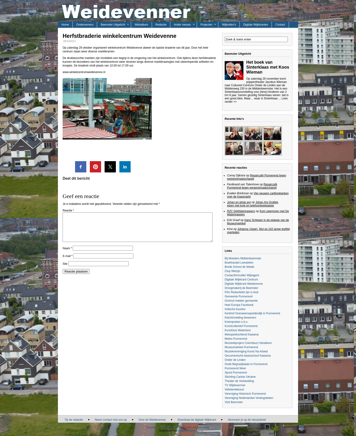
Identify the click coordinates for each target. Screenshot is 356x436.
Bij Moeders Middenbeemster (243, 258)
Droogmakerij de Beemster (241, 288)
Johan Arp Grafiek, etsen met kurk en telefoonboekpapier (253, 204)
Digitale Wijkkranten (255, 24)
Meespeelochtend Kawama (242, 334)
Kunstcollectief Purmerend (241, 326)
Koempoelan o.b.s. (236, 321)
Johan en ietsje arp (239, 202)
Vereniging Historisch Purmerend (245, 393)
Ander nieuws (182, 24)
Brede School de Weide (239, 267)
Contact (280, 24)
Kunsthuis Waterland (237, 330)
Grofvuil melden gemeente (241, 300)
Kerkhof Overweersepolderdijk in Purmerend (252, 313)
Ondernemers (84, 24)
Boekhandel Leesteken (239, 262)
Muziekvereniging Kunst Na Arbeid (246, 351)
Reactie (68, 210)
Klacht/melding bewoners (240, 317)
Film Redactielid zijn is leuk (241, 292)
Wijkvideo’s (229, 24)
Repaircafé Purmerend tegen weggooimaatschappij (252, 186)
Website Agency (187, 430)
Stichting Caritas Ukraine (240, 376)
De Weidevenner (167, 427)
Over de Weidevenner (152, 419)
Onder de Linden (235, 360)
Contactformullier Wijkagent (242, 275)
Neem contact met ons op (111, 419)
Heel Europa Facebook (239, 305)
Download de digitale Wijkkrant (197, 419)
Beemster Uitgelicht (113, 24)
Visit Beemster (234, 402)
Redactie (161, 24)
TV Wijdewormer (235, 385)
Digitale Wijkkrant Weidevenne (244, 283)
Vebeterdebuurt (234, 389)
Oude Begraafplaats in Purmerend (246, 364)
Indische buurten (235, 309)
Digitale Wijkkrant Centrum (241, 279)
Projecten (206, 24)
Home (65, 24)
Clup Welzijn (232, 271)
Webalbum (141, 24)
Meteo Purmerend (236, 338)
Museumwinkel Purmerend (241, 347)
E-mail (67, 261)
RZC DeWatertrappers (241, 211)
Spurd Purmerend (236, 372)
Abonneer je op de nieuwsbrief (247, 419)
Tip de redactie (73, 419)
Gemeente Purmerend (239, 296)
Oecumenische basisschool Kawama (248, 355)
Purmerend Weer (235, 368)
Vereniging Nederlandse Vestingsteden (249, 398)
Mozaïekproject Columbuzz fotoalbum (248, 343)
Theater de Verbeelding (239, 381)
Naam (67, 254)
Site (65, 269)
